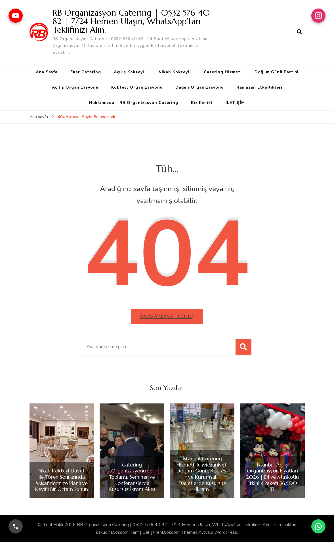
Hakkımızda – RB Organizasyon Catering (133, 102)
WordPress (225, 532)
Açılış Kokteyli (130, 72)
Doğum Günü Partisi (277, 72)
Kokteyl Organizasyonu (137, 87)
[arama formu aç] (299, 32)
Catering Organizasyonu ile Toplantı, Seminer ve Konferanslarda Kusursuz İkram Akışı (132, 477)
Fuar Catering (85, 72)
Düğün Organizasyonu (199, 87)
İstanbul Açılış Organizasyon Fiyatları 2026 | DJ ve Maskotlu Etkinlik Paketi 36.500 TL (272, 477)
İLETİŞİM (235, 102)
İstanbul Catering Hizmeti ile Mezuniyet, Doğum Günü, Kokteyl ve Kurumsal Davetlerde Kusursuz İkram (202, 473)
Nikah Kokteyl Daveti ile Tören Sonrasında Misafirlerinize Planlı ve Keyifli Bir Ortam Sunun (61, 480)
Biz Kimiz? (202, 102)
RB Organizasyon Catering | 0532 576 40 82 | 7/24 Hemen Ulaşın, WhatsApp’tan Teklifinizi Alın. (131, 21)
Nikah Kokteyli (175, 72)
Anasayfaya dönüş (167, 316)
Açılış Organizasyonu (75, 87)
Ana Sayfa (47, 72)
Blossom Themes (180, 532)
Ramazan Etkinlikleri (259, 87)
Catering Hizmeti (223, 72)
